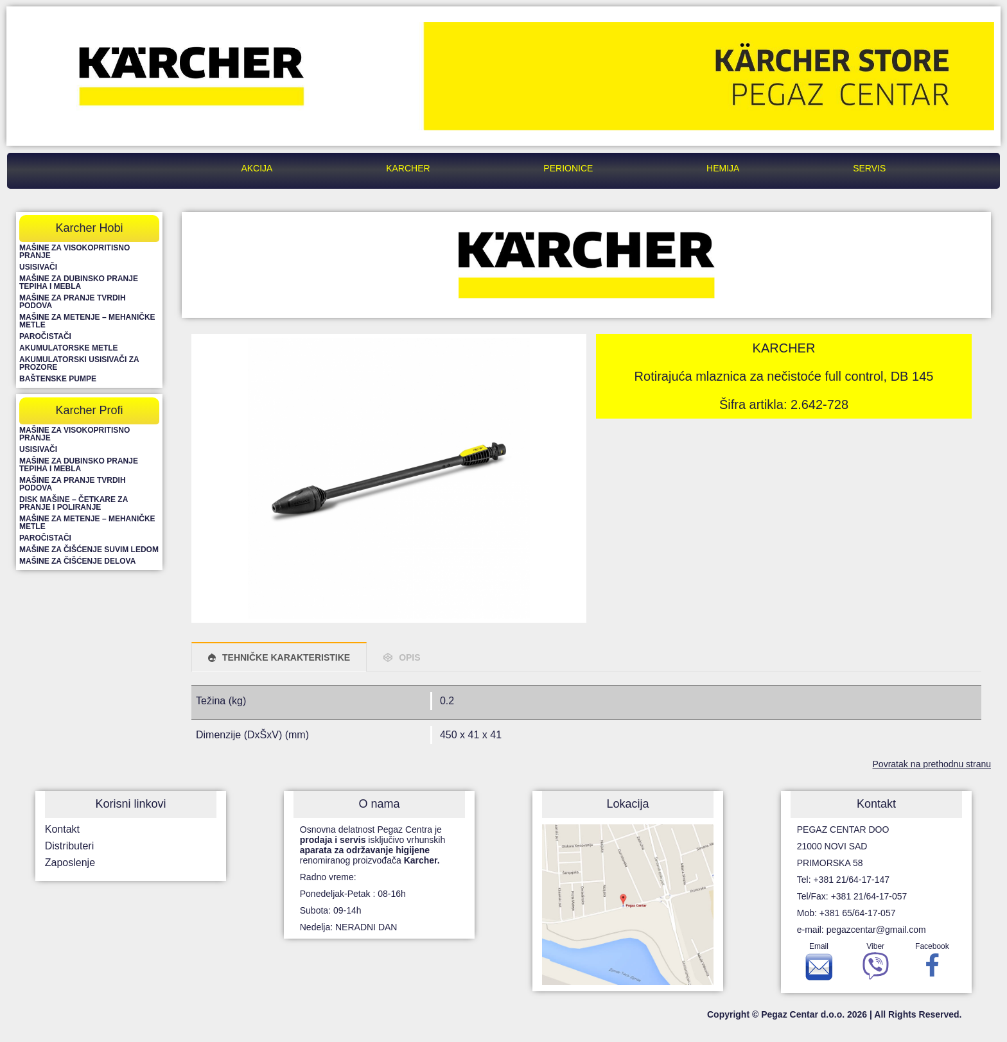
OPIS (409, 657)
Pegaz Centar (127, 168)
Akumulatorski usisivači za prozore (79, 363)
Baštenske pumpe (57, 378)
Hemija (722, 168)
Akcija (256, 168)
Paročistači (45, 336)
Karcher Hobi (89, 227)
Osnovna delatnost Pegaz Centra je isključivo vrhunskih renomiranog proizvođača (372, 844)
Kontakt (62, 829)
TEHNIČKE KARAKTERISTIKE (286, 657)
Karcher (408, 168)
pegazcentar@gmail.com (876, 930)
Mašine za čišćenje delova (77, 561)
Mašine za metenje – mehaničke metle (87, 321)
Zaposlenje (70, 862)
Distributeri (69, 845)
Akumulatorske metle (68, 347)
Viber (876, 964)
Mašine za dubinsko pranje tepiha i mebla (78, 282)
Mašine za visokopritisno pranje (74, 251)
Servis (869, 168)
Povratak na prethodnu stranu (932, 764)
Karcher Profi (89, 410)
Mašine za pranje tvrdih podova (72, 301)
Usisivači (38, 267)
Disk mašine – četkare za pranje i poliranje (73, 503)
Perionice (568, 168)
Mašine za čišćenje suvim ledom (89, 549)
